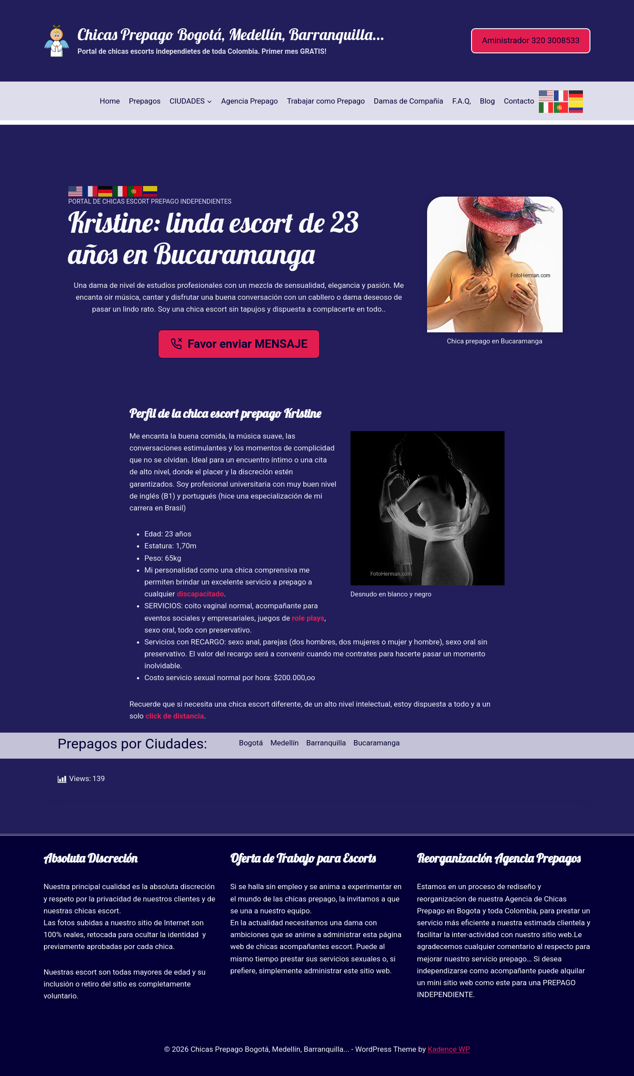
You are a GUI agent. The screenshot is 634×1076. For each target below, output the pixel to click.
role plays (308, 618)
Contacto (519, 101)
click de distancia (175, 715)
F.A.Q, (461, 101)
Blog (487, 101)
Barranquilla (326, 742)
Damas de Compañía (408, 101)
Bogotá (251, 742)
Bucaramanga (377, 742)
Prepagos (145, 101)
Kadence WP (449, 1049)
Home (110, 101)
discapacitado (200, 593)
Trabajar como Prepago (326, 101)
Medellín (284, 742)
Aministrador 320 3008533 (531, 40)
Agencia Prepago (249, 101)
